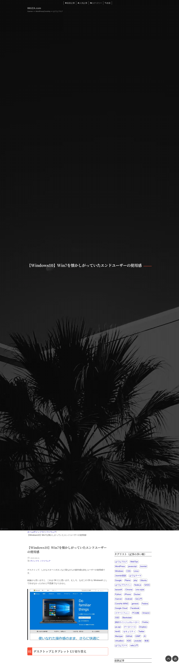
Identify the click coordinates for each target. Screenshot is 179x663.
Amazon (146, 613)
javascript (132, 566)
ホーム (30, 532)
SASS (147, 585)
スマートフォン (122, 613)
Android (128, 599)
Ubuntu (143, 580)
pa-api (118, 627)
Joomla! (143, 566)
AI (145, 636)
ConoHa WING (121, 604)
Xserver (118, 599)
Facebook (135, 608)
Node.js (137, 585)
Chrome (128, 590)
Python (118, 594)
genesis (135, 604)
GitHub (129, 636)
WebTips (134, 562)
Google (118, 580)
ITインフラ (39, 532)
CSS (128, 571)
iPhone (128, 594)
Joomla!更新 (120, 576)
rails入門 (134, 645)
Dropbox (143, 627)
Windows (119, 571)
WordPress (120, 566)
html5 (117, 631)
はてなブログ (121, 562)
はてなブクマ (121, 645)
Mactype (119, 636)
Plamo (127, 580)
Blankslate (127, 618)
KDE (129, 641)
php (135, 580)
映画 (147, 641)
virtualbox (119, 641)
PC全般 (135, 613)
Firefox (145, 622)
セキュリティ (129, 631)
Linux (136, 571)
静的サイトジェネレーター (127, 622)
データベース (130, 627)
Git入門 (138, 599)
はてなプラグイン (123, 585)
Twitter (141, 631)
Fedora (145, 604)
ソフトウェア (50, 532)
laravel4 (118, 590)
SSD (117, 618)
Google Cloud (121, 608)
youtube (137, 641)
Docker (137, 594)
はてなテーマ (135, 576)
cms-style (140, 590)
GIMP (137, 636)
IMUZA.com (34, 8)
